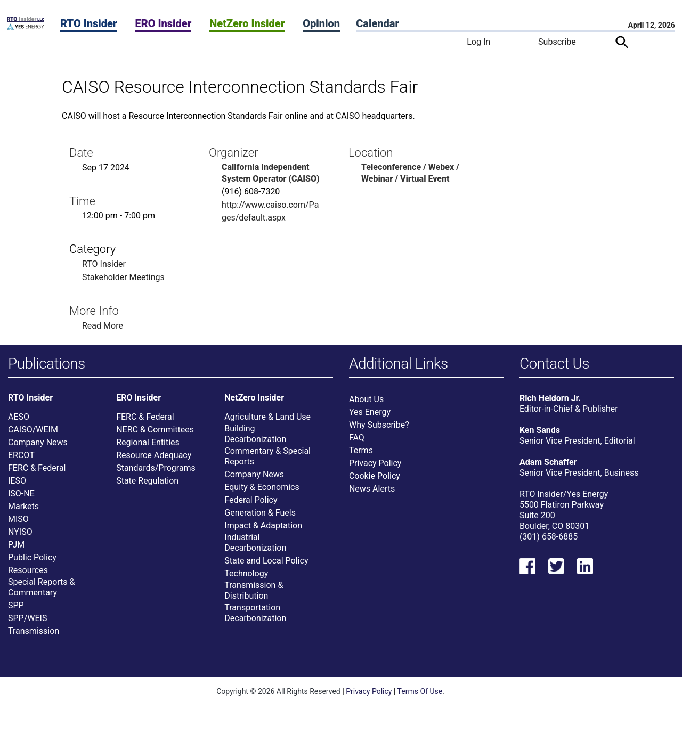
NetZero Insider (247, 23)
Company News (38, 443)
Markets (23, 507)
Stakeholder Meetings (123, 277)
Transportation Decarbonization (255, 613)
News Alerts (372, 490)
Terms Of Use (420, 692)
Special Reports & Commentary (41, 588)
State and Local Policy (266, 562)
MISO (18, 520)
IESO (17, 482)
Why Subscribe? (379, 426)
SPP (16, 606)
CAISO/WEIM (33, 431)
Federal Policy (250, 501)
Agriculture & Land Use (267, 418)
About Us (366, 400)
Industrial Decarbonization (255, 543)
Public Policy (32, 558)
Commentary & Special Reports (267, 457)
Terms (361, 451)
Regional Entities (148, 443)
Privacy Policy (375, 464)
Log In (478, 42)
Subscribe (557, 42)
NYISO (20, 533)
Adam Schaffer (548, 463)
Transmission (33, 632)
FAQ (356, 439)
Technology (246, 574)
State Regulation (147, 482)
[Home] (25, 27)
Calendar (377, 23)
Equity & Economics (261, 488)
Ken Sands (539, 431)
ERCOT (21, 456)
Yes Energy (370, 413)
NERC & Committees (155, 431)
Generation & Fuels (260, 514)
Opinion (321, 23)
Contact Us (554, 364)
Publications (46, 364)
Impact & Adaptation (263, 526)
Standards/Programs (156, 469)
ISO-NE (21, 494)
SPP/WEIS (27, 619)
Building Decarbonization (255, 435)
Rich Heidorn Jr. (550, 399)
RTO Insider (88, 23)
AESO (18, 418)
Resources (28, 571)
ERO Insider (163, 23)
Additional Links (398, 364)
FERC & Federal (37, 469)
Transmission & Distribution (253, 591)
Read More (102, 326)
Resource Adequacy (153, 456)
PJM (16, 546)
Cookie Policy (374, 477)
